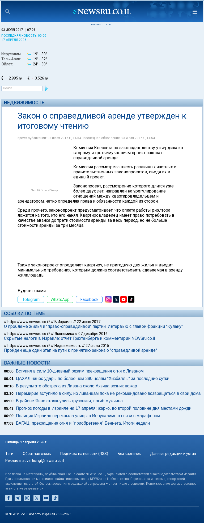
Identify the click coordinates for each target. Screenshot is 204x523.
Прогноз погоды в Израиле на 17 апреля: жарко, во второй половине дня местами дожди (104, 408)
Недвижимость (24, 102)
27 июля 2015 (97, 346)
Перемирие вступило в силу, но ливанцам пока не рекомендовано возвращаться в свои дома (108, 393)
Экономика (64, 334)
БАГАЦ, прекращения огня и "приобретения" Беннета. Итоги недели (83, 423)
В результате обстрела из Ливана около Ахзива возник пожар (76, 386)
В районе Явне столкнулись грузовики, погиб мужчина (69, 401)
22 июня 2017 (88, 322)
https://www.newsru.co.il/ (28, 322)
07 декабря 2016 (93, 334)
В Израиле (63, 322)
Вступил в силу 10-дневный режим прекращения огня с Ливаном (80, 371)
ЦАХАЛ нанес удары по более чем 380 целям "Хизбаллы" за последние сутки (92, 378)
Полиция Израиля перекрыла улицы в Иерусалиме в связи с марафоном (88, 415)
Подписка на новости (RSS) (84, 453)
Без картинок (129, 453)
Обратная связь (37, 453)
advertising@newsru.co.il (43, 460)
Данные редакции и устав (173, 453)
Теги (9, 453)
